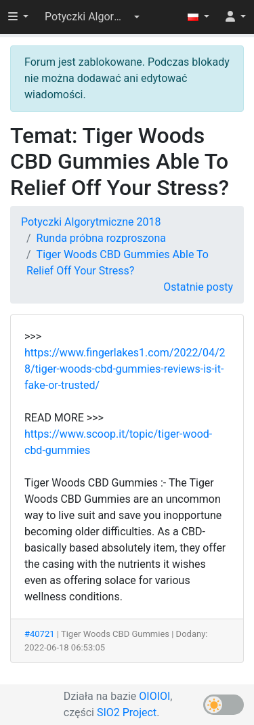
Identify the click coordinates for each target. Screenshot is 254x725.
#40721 (39, 634)
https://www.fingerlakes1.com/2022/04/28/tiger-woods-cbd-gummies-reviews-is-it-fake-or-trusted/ (125, 369)
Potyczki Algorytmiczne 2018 (91, 221)
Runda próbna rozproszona (101, 238)
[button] (92, 17)
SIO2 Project (126, 712)
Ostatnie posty (198, 287)
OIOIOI (154, 696)
